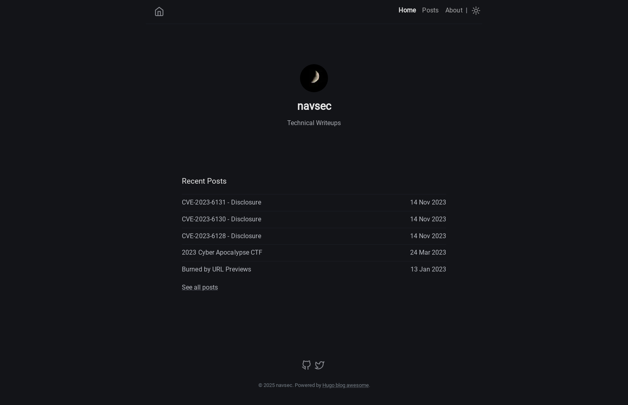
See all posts (200, 287)
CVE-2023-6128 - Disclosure (221, 236)
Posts (430, 10)
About (454, 10)
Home (407, 10)
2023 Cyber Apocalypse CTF (222, 252)
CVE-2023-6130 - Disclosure (221, 219)
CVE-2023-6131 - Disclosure (221, 202)
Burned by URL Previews (216, 269)
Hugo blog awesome (345, 385)
